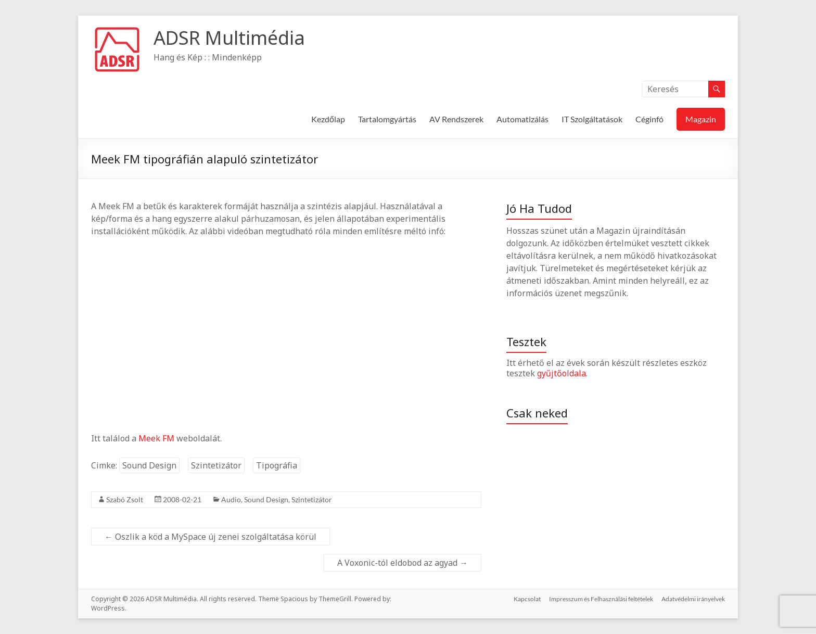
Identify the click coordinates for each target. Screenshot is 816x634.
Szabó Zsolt (124, 499)
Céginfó (649, 119)
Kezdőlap (328, 119)
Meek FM (156, 438)
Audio (231, 499)
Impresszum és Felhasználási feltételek (601, 599)
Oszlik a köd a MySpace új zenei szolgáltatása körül (210, 536)
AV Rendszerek (456, 119)
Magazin (700, 119)
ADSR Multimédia (229, 37)
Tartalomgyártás (387, 119)
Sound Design (149, 465)
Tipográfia (276, 465)
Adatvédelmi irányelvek (693, 599)
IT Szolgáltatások (592, 119)
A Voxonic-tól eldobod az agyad (402, 562)
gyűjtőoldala (561, 373)
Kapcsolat (527, 599)
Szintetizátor (216, 465)
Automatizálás (522, 119)
